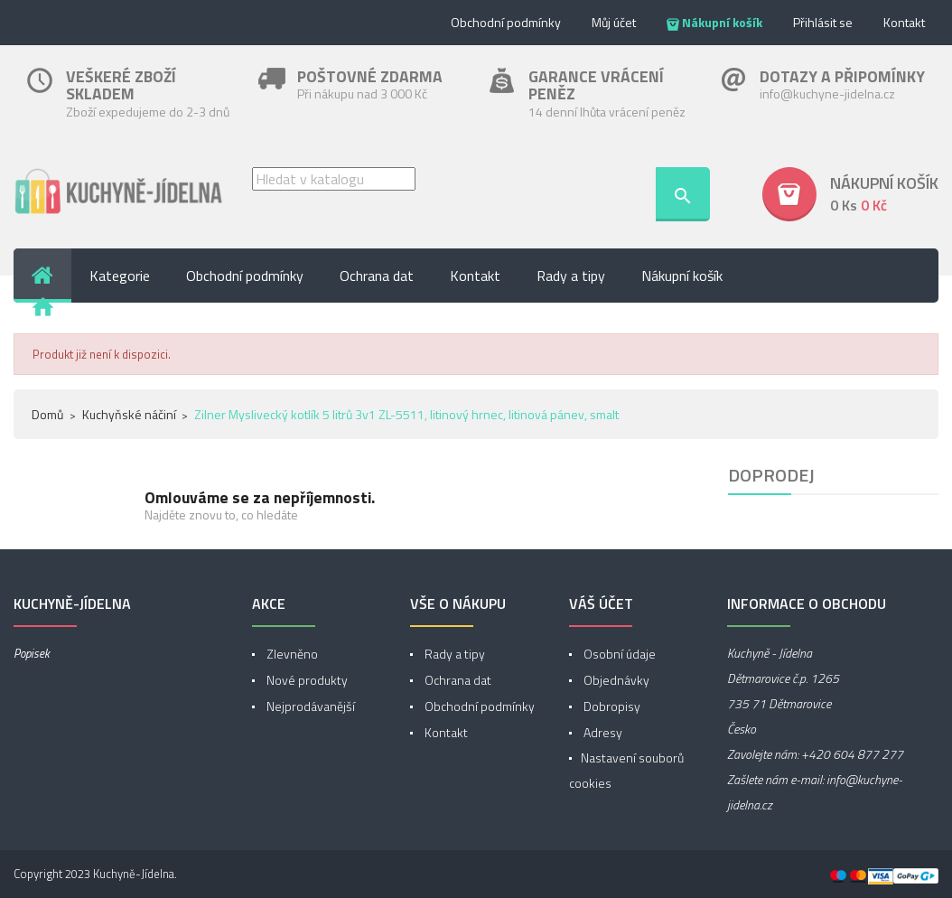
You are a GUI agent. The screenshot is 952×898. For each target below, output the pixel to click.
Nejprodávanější (309, 706)
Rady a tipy (453, 653)
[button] (850, 194)
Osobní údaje (618, 653)
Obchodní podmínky (506, 22)
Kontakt (904, 22)
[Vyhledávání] (333, 179)
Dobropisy (610, 706)
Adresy (601, 732)
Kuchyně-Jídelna (133, 874)
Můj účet (614, 22)
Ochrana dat (456, 679)
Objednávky (615, 679)
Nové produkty (306, 679)
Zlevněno (291, 653)
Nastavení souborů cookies (626, 770)
